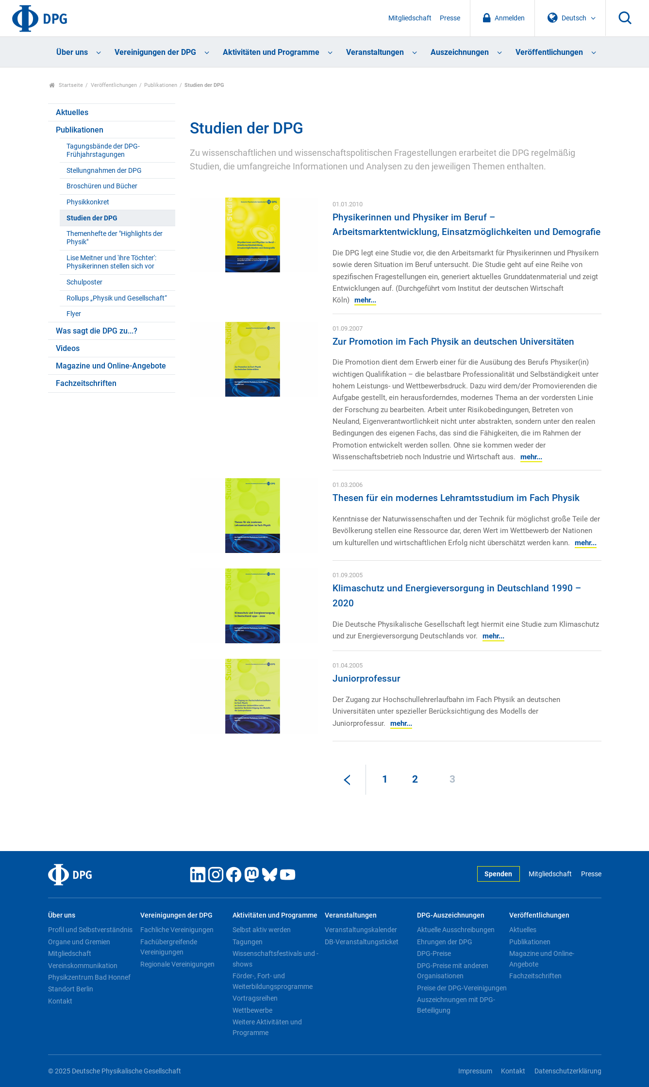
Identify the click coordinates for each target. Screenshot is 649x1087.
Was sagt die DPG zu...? (96, 330)
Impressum (475, 1071)
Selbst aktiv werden (262, 930)
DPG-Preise (434, 953)
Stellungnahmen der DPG (104, 171)
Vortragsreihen (255, 998)
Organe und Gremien (79, 942)
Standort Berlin (70, 989)
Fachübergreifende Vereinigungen (168, 947)
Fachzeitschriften (86, 383)
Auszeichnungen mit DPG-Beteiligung (456, 1005)
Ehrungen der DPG (444, 942)
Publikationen (160, 85)
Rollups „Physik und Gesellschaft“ (117, 298)
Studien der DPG (92, 218)
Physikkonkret (88, 202)
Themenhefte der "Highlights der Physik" (115, 238)
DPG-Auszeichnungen (450, 915)
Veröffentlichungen (549, 52)
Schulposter (84, 282)
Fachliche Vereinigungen (177, 930)
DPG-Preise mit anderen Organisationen (452, 971)
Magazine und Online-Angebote (111, 365)
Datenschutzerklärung (567, 1071)
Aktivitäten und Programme (271, 52)
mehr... (365, 300)
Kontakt (60, 1001)
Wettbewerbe (252, 1010)
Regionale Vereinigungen (177, 964)
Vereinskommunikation (82, 966)
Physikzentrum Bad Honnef (89, 977)
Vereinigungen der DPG (155, 52)
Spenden (498, 874)
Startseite (66, 85)
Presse (450, 18)
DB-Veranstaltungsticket (362, 942)
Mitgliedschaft (410, 18)
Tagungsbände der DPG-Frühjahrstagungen (103, 150)
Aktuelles (72, 112)
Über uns (72, 52)
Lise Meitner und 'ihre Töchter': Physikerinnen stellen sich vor (111, 262)
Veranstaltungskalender (361, 930)
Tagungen (248, 942)
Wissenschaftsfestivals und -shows (275, 959)
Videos (68, 348)
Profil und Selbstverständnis (90, 930)
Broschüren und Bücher (102, 186)
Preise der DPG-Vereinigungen (462, 988)
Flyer (74, 314)
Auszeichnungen (460, 52)
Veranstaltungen (375, 52)
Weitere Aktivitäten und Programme (267, 1027)
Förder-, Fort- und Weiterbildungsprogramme (273, 981)
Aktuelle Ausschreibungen (456, 930)
